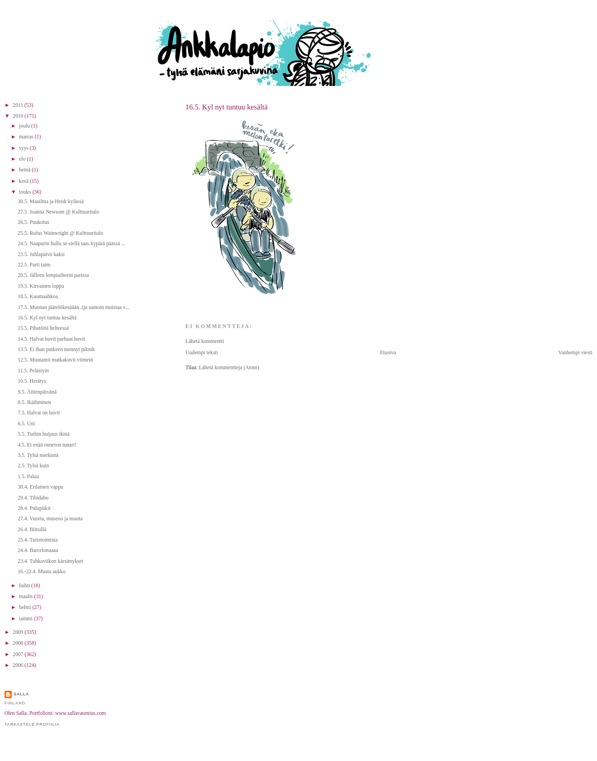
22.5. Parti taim (34, 265)
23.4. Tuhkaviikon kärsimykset (50, 561)
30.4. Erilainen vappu (40, 487)
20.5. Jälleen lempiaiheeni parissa (53, 275)
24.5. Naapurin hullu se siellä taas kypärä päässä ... (71, 244)
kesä (24, 181)
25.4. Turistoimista (37, 540)
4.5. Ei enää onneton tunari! (47, 445)
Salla (21, 694)
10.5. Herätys (32, 381)
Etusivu (388, 353)
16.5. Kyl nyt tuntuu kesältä (226, 107)
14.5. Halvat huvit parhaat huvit (51, 339)
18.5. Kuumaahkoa (38, 297)
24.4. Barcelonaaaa (38, 550)
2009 (18, 632)
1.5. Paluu (28, 477)
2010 (18, 116)
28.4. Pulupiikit (34, 508)
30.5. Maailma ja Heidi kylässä (50, 202)
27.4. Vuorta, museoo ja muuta (50, 519)
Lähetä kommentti (204, 341)
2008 (18, 643)
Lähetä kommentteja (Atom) (229, 368)
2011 (18, 105)
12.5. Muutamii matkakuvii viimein (55, 360)
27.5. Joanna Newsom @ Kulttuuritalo (58, 212)
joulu (25, 126)
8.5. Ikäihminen (34, 402)
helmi (26, 607)
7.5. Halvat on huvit (39, 413)
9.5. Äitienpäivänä (37, 392)
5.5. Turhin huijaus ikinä (44, 434)
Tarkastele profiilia (32, 724)
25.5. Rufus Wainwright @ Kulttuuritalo (60, 233)
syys (24, 148)
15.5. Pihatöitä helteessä (43, 328)
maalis (26, 596)
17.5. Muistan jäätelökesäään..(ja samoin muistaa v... (73, 307)
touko (26, 192)
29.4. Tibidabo (33, 498)
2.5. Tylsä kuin (33, 466)
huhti (25, 586)
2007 (18, 654)
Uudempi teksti (201, 353)
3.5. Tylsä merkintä (38, 455)
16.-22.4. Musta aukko (42, 572)
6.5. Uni (26, 424)
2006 (18, 665)
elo (23, 159)
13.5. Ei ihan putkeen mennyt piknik (56, 349)
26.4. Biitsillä (32, 530)
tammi (26, 619)
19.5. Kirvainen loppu (41, 286)
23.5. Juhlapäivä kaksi (41, 254)
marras (27, 137)
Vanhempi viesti (575, 353)
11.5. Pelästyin (33, 371)
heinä (25, 170)
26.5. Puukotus (33, 222)
